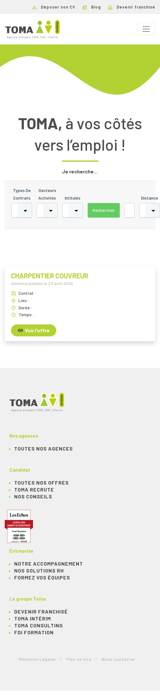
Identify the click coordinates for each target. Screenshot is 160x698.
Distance (149, 198)
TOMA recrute (34, 489)
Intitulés (72, 198)
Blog (92, 6)
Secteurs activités (47, 194)
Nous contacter (118, 659)
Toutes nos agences (43, 448)
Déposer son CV (53, 6)
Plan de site (78, 659)
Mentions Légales (37, 659)
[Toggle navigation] (146, 29)
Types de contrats (22, 194)
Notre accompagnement (48, 564)
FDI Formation (34, 632)
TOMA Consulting (38, 625)
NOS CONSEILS (33, 496)
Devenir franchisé (131, 6)
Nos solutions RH (39, 570)
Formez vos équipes (42, 577)
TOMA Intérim (32, 618)
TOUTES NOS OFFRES (41, 483)
